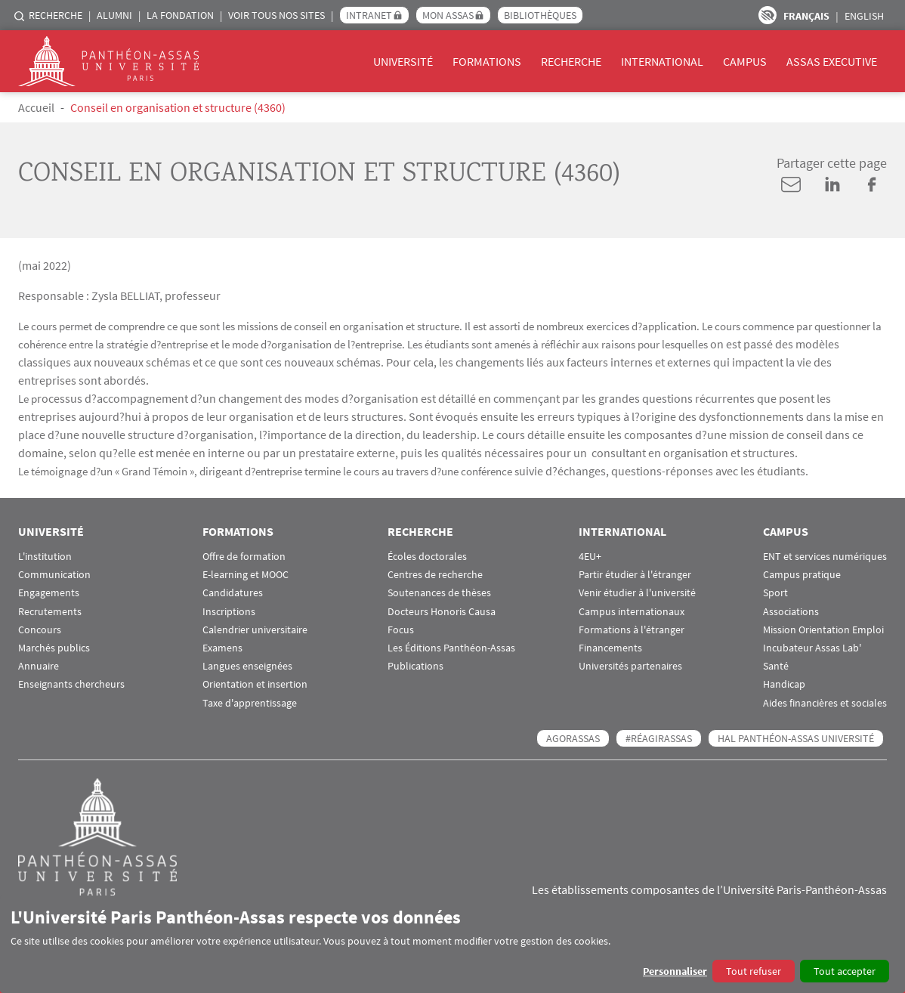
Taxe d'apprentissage (249, 703)
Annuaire (38, 666)
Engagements (48, 592)
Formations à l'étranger (631, 629)
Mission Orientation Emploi (823, 629)
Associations (791, 611)
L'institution (45, 556)
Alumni (114, 15)
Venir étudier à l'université (637, 592)
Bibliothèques (540, 15)
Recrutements (50, 611)
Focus (401, 629)
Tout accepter (845, 971)
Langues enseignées (247, 666)
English (864, 16)
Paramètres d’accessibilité (767, 15)
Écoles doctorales (427, 556)
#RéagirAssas (658, 738)
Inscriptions (228, 611)
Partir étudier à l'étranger (635, 574)
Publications (415, 666)
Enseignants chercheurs (71, 684)
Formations (486, 61)
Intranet (369, 15)
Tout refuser (753, 971)
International (662, 61)
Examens (222, 648)
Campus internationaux (631, 611)
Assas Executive (831, 61)
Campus (745, 61)
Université (403, 61)
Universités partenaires (630, 666)
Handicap (784, 684)
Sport (775, 592)
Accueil (36, 107)
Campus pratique (802, 574)
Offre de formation (244, 556)
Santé (776, 666)
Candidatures (232, 592)
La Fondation (180, 15)
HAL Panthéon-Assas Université (796, 738)
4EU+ (590, 556)
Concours (39, 629)
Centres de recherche (435, 574)
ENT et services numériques (825, 556)
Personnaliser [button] (675, 971)
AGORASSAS (573, 738)
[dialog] (452, 944)
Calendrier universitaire (254, 629)
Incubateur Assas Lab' (812, 648)
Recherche (55, 15)
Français (806, 16)
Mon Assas (448, 15)
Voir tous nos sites (276, 15)
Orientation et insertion (254, 684)
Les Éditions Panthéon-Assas (451, 648)
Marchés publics (54, 648)
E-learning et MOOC (245, 574)
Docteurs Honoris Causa (442, 611)
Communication (54, 574)
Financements (610, 648)
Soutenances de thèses (439, 592)
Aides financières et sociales (825, 703)
